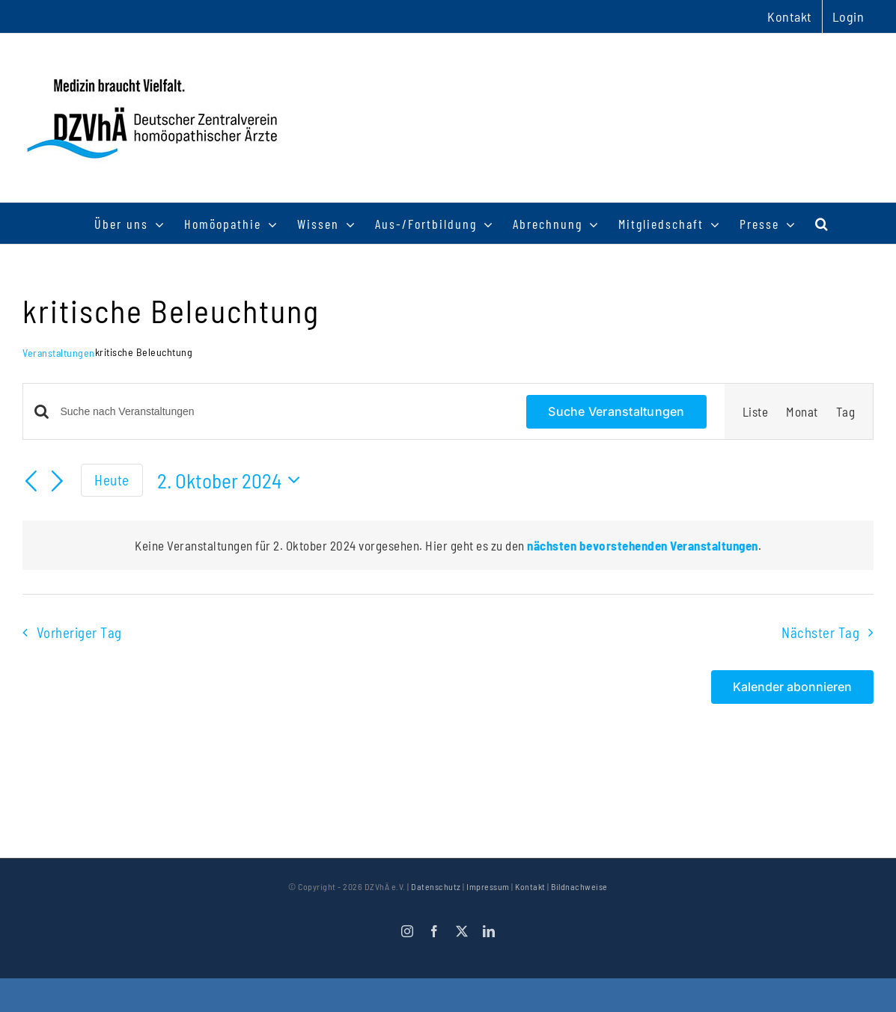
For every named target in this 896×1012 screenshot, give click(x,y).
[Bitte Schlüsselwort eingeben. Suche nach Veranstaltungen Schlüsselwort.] (285, 411)
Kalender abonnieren (792, 687)
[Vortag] (31, 482)
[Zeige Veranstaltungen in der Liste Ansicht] (756, 411)
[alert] (448, 545)
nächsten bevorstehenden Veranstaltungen (642, 545)
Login (848, 16)
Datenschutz (436, 886)
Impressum (488, 886)
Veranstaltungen (58, 352)
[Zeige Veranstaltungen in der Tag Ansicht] (846, 411)
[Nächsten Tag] (58, 482)
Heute (111, 479)
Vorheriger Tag (79, 632)
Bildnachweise (579, 886)
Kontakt (530, 886)
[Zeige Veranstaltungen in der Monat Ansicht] (802, 411)
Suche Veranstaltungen (616, 411)
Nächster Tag (820, 632)
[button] (822, 223)
